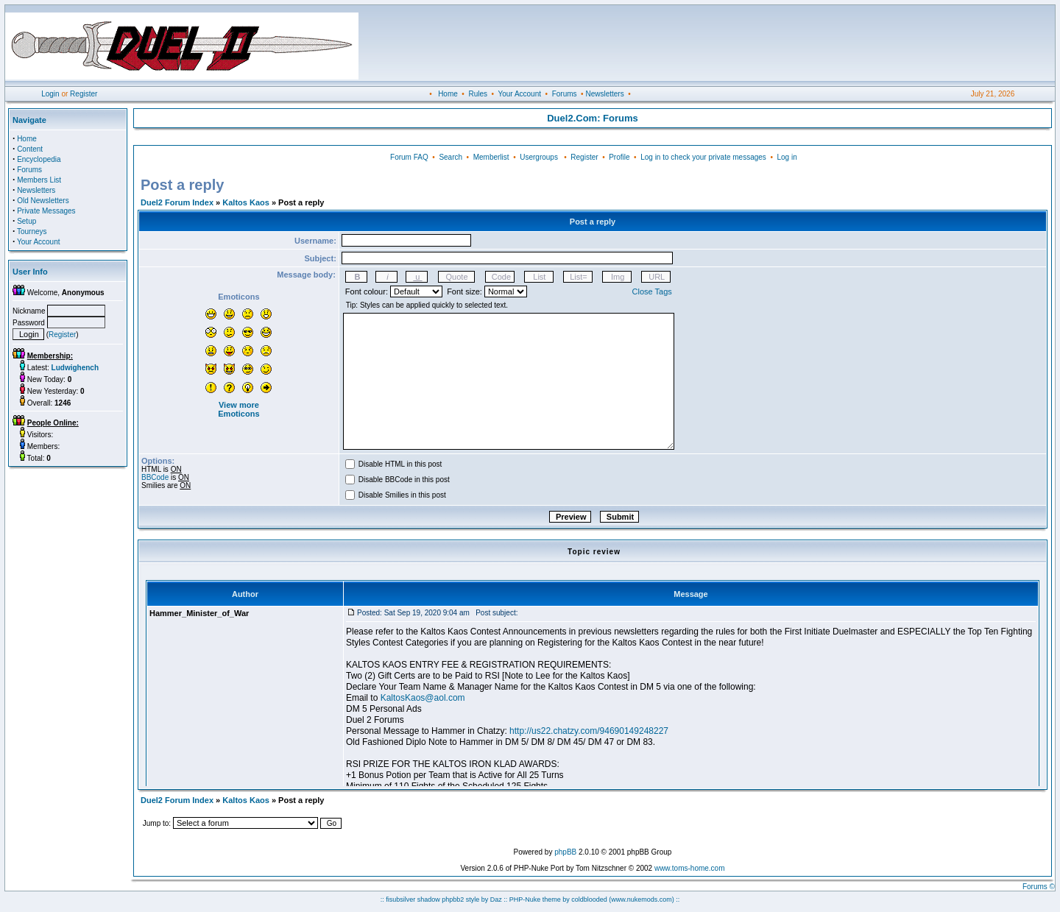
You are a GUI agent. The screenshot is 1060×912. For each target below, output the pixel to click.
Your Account (519, 94)
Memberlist (491, 157)
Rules (477, 94)
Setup (26, 221)
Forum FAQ (409, 157)
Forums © (1038, 887)
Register (83, 94)
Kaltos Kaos (245, 202)
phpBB (565, 852)
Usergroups (539, 157)
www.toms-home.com (689, 868)
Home (448, 94)
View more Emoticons (238, 409)
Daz (496, 899)
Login (50, 94)
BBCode (155, 477)
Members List (39, 180)
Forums (564, 94)
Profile (619, 157)
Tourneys (32, 231)
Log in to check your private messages (703, 157)
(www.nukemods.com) (641, 899)
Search (450, 157)
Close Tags (652, 291)
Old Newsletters (43, 201)
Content (30, 149)
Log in (786, 157)
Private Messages (46, 211)
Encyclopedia (38, 159)
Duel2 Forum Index (177, 202)
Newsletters (604, 94)
